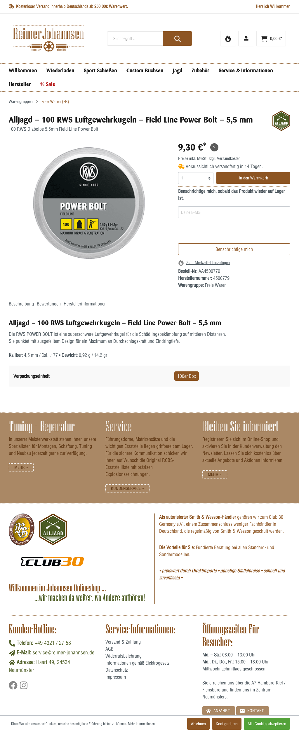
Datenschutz (116, 670)
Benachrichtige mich (234, 249)
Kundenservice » (127, 488)
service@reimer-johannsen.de (63, 652)
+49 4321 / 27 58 (53, 643)
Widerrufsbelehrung (123, 656)
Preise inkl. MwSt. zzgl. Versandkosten (209, 158)
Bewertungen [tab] (49, 304)
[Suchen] (177, 38)
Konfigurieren (227, 723)
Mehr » (21, 467)
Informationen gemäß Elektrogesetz (137, 663)
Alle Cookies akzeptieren (267, 723)
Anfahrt (218, 710)
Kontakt (252, 710)
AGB (109, 649)
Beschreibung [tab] (21, 304)
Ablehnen (198, 723)
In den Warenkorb (253, 178)
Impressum (115, 677)
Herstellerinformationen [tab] (85, 304)
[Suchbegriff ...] (149, 38)
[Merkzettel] (228, 38)
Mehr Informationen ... (143, 723)
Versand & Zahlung (123, 642)
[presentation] (222, 232)
